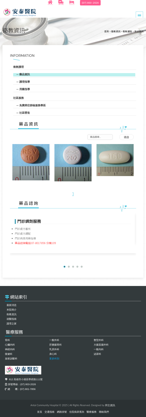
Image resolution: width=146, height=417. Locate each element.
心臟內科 (10, 344)
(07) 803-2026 (90, 2)
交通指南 (49, 411)
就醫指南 (11, 318)
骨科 (7, 340)
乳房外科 (54, 349)
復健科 (8, 353)
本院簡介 (11, 309)
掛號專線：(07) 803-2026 (20, 384)
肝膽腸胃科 (55, 344)
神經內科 (10, 349)
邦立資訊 (110, 405)
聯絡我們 (104, 411)
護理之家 (11, 323)
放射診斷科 (11, 358)
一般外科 (54, 340)
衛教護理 (127, 31)
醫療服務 (92, 411)
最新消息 (11, 305)
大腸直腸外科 (101, 344)
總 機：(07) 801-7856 (20, 389)
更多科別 (54, 358)
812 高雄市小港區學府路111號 (24, 379)
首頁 (106, 31)
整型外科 (99, 340)
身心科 (53, 353)
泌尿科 (97, 353)
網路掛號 (62, 411)
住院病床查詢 (76, 411)
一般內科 (99, 349)
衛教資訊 (115, 31)
